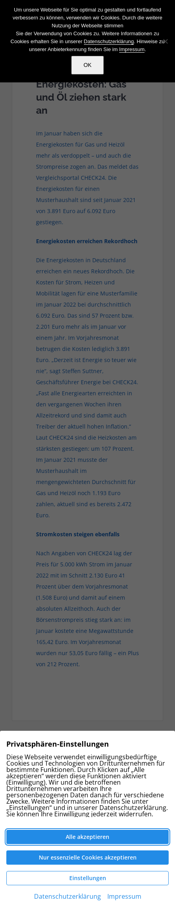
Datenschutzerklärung (109, 41)
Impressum (132, 49)
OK (87, 65)
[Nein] (165, 41)
